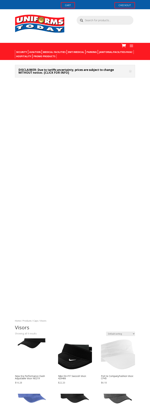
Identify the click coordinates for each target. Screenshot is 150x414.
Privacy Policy (22, 372)
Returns (19, 366)
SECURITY (21, 52)
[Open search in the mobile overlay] (105, 20)
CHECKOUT (125, 5)
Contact (19, 360)
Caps (35, 104)
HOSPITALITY (23, 56)
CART (68, 5)
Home (18, 104)
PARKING (92, 52)
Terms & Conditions (25, 378)
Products (27, 104)
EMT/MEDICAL (76, 52)
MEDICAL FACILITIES (54, 52)
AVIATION (35, 52)
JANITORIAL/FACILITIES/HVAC (116, 52)
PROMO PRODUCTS (44, 56)
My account (21, 392)
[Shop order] (120, 117)
